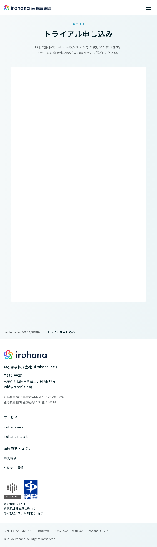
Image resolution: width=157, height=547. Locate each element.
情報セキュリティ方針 (53, 531)
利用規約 (78, 531)
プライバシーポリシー (19, 531)
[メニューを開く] (148, 8)
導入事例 (10, 458)
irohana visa (14, 427)
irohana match (16, 436)
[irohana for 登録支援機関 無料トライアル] (78, 183)
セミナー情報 (13, 467)
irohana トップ (98, 531)
